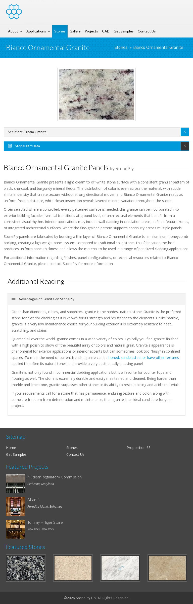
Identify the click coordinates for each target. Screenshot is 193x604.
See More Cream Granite (27, 132)
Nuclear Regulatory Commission (54, 477)
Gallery (75, 31)
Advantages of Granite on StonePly (46, 299)
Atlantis (33, 499)
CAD (106, 31)
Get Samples (124, 31)
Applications (36, 31)
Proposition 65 (139, 447)
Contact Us (147, 31)
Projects (91, 31)
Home (11, 447)
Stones (60, 31)
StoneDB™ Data (24, 146)
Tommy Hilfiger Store (45, 522)
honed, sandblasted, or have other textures (144, 357)
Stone (41, 9)
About (13, 31)
